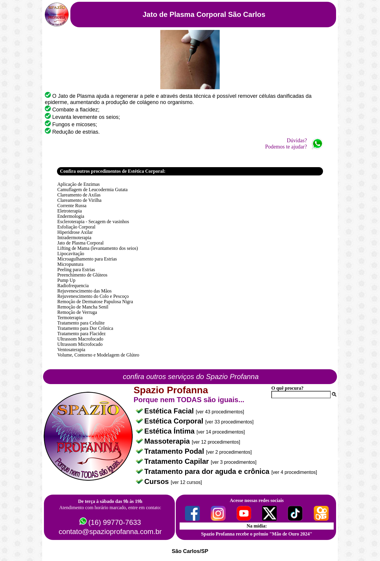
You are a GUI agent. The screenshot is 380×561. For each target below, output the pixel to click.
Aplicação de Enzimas (78, 184)
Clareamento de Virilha (79, 200)
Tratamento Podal (175, 451)
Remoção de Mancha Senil (82, 306)
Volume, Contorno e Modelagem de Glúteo (98, 354)
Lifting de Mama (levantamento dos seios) (97, 248)
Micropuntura (70, 264)
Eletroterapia (69, 210)
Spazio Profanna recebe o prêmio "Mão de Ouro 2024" (256, 533)
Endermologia (70, 216)
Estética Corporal (174, 421)
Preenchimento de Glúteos (82, 274)
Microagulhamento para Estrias (87, 258)
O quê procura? (287, 388)
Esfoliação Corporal (76, 226)
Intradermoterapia (74, 237)
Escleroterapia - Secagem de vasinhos (93, 221)
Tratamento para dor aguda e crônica (207, 471)
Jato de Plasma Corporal (80, 242)
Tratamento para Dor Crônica (85, 328)
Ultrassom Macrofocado (80, 338)
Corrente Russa (71, 205)
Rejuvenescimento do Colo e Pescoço (93, 296)
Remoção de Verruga (77, 312)
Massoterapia (168, 441)
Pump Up (66, 280)
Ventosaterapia (71, 349)
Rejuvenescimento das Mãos (84, 290)
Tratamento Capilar (177, 461)
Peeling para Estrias (76, 269)
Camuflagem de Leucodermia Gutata (92, 189)
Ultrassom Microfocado (79, 344)
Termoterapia (70, 317)
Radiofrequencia (73, 285)
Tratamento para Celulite (80, 322)
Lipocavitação (70, 253)
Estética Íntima (170, 431)
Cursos (157, 481)
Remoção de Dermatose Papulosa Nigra (95, 301)
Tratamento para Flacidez (81, 333)
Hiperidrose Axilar (75, 232)
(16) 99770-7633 (114, 522)
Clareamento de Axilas (79, 194)
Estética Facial (170, 411)
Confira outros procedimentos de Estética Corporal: (112, 171)
